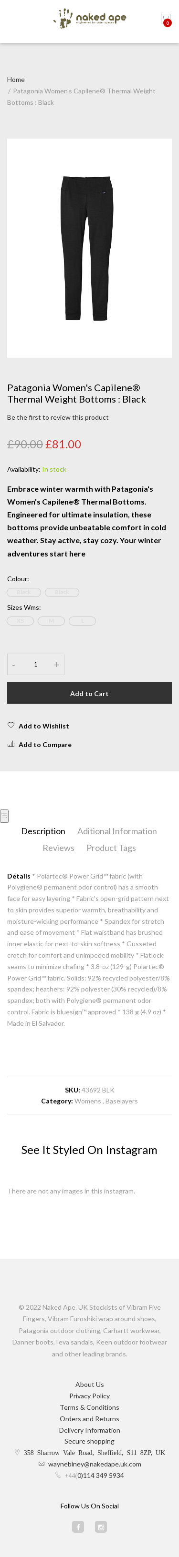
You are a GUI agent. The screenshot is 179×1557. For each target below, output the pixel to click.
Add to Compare (39, 744)
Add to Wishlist (38, 725)
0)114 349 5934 (100, 1475)
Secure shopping (89, 1441)
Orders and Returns (89, 1419)
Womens (87, 1101)
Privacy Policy (89, 1396)
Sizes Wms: (24, 607)
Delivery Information (89, 1430)
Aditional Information (117, 831)
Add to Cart (89, 693)
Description (43, 831)
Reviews (58, 847)
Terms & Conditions (89, 1407)
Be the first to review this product (58, 417)
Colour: (18, 579)
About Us (89, 1384)
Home (16, 79)
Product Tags (111, 847)
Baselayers (121, 1101)
